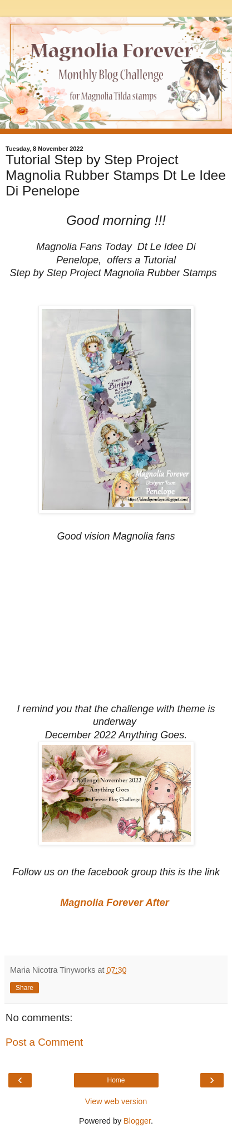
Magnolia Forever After (115, 902)
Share (24, 988)
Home (116, 1080)
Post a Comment (44, 1042)
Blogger (137, 1120)
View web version (116, 1101)
